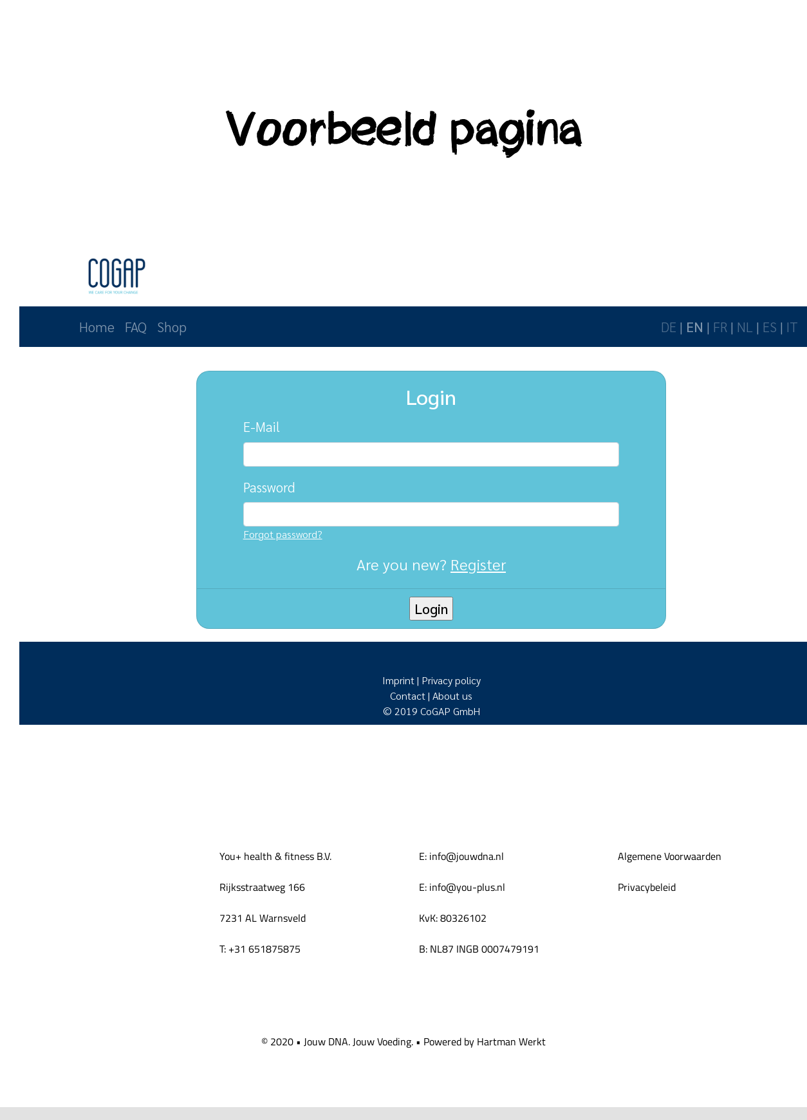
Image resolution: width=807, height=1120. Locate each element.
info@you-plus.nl (467, 887)
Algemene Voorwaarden (669, 856)
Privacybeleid (647, 887)
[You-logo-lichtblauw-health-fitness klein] (72, 905)
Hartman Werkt (511, 1041)
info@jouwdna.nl (466, 856)
